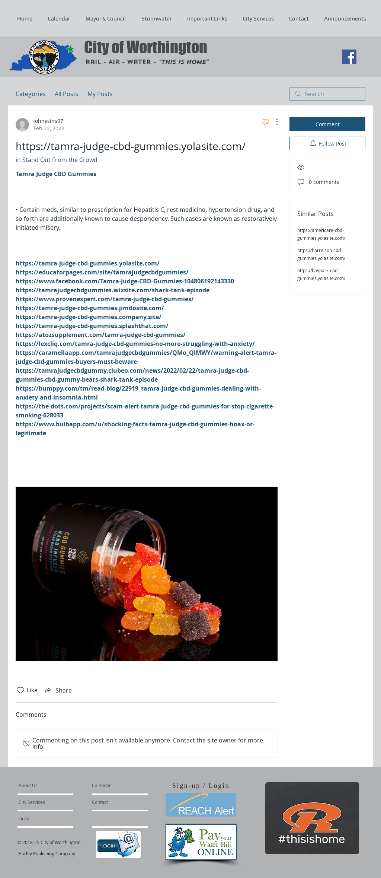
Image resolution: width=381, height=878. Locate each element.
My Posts (100, 94)
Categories (31, 94)
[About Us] (47, 785)
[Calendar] (113, 785)
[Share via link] (58, 690)
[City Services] (40, 802)
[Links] (39, 818)
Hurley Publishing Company (46, 853)
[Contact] (112, 802)
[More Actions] (273, 121)
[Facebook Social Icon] (349, 57)
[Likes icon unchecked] (20, 690)
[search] (327, 94)
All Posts (67, 94)
